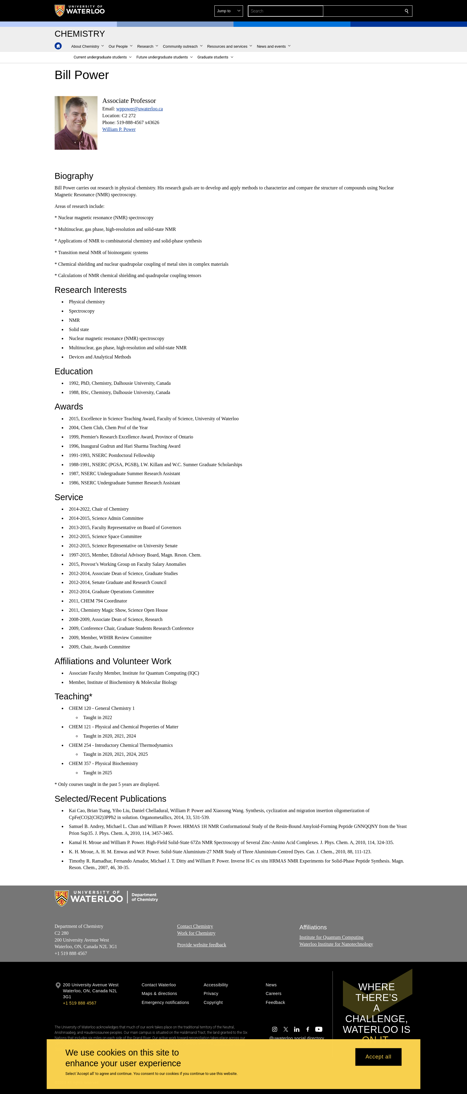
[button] (364, 11)
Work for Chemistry (196, 933)
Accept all (379, 1057)
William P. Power (119, 129)
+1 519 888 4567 (79, 1003)
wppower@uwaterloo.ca (139, 108)
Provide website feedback (201, 944)
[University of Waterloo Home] (80, 11)
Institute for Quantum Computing (331, 937)
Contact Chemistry (195, 926)
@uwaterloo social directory (296, 1038)
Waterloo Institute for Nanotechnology (336, 944)
